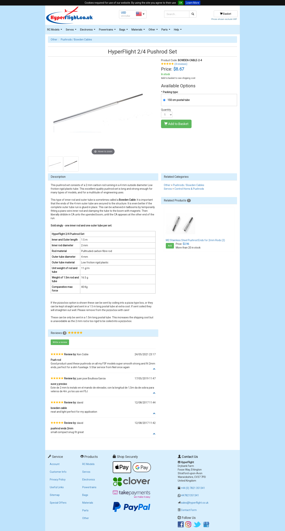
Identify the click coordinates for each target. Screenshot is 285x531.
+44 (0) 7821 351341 (193, 488)
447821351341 (190, 495)
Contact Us (190, 457)
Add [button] (170, 245)
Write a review (60, 342)
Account (54, 464)
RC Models (55, 30)
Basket (225, 13)
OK (180, 2)
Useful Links (57, 487)
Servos (71, 30)
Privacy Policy (58, 479)
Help (178, 30)
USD (123, 12)
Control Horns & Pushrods (189, 188)
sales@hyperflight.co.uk (194, 502)
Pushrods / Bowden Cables (76, 39)
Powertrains (108, 30)
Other (154, 30)
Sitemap (55, 495)
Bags (124, 30)
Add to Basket (176, 124)
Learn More (192, 2)
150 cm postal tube (178, 100)
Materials (138, 30)
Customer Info (58, 471)
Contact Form (189, 510)
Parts (166, 30)
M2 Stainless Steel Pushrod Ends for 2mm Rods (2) (195, 240)
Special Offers (58, 502)
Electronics (88, 30)
